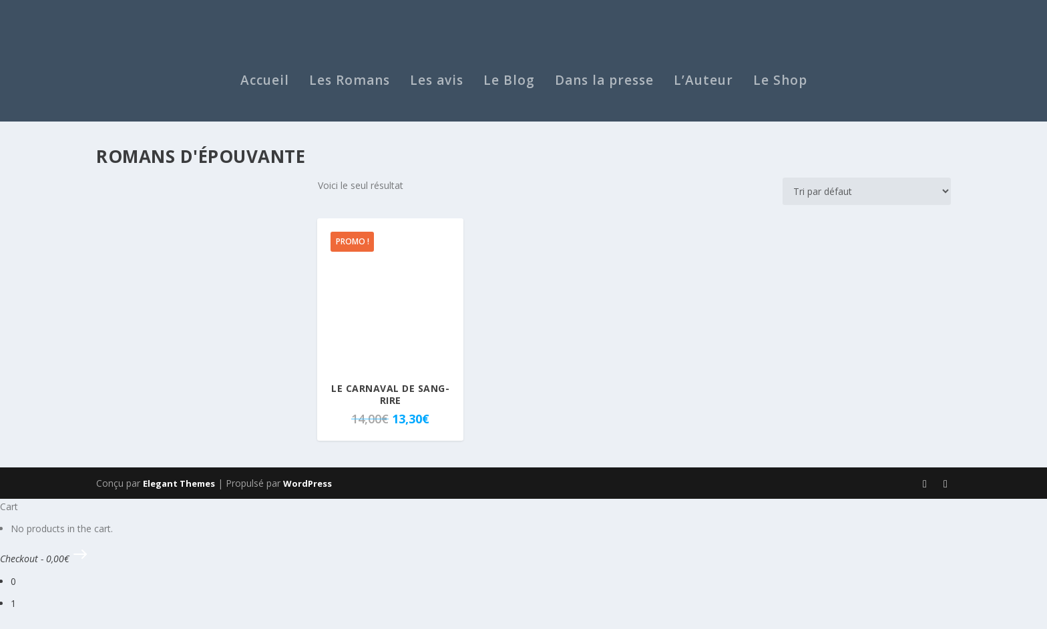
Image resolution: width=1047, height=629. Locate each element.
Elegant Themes (179, 491)
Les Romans (349, 90)
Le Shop (780, 90)
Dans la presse (604, 90)
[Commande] (867, 199)
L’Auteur (703, 90)
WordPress (307, 491)
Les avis (436, 90)
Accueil (264, 90)
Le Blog (509, 90)
